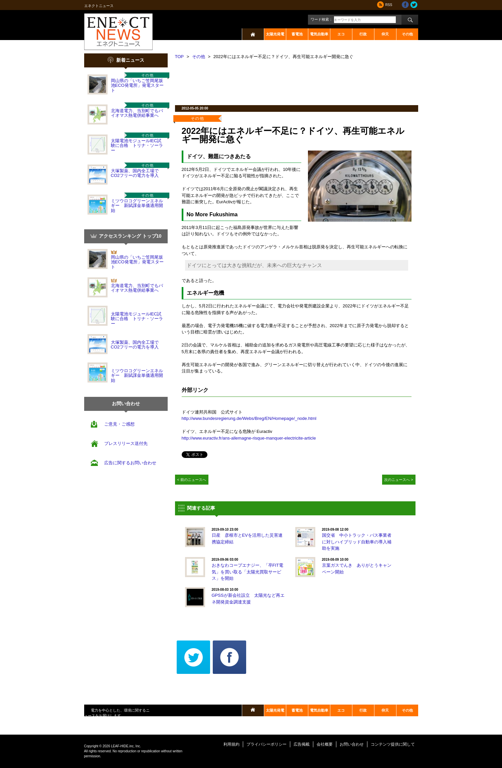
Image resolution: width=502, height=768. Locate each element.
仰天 (385, 34)
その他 (407, 34)
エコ (341, 34)
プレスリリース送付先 (126, 443)
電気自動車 (319, 34)
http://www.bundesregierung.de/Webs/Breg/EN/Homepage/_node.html (249, 418)
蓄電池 (297, 34)
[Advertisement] (296, 80)
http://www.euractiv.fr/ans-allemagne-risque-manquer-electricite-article (249, 438)
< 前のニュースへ (191, 480)
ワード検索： (322, 19)
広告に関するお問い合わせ (130, 462)
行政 (363, 34)
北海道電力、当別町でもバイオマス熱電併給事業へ (137, 113)
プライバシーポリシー (266, 744)
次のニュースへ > (398, 480)
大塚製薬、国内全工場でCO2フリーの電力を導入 (135, 173)
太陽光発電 (275, 34)
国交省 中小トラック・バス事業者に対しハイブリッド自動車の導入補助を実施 (356, 542)
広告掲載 (302, 744)
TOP (179, 56)
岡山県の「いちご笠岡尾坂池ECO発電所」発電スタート (137, 85)
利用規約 (231, 744)
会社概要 (325, 744)
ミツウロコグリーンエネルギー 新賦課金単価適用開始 (137, 205)
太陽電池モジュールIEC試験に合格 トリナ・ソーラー (137, 145)
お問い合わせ (352, 744)
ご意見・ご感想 (119, 424)
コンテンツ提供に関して (393, 744)
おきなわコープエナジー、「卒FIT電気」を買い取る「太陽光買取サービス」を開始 (248, 572)
